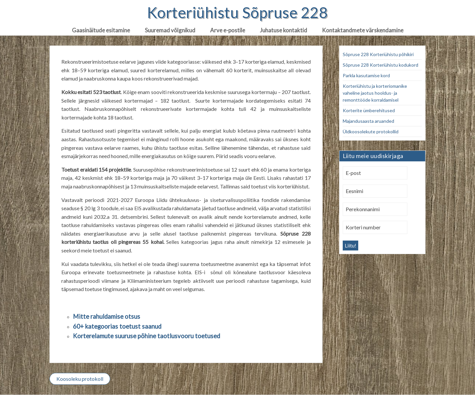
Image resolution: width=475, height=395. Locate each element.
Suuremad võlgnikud (170, 30)
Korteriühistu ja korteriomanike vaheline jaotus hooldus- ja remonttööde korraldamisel (375, 93)
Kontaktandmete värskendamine (362, 30)
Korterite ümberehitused (369, 110)
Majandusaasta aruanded (368, 121)
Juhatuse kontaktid (283, 30)
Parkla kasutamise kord (366, 75)
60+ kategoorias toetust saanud (117, 326)
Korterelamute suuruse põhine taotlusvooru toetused (146, 336)
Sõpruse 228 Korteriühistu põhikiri (378, 54)
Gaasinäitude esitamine (101, 30)
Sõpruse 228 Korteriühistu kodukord (380, 65)
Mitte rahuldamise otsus (106, 316)
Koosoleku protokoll (79, 379)
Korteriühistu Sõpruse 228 (237, 12)
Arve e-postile (227, 30)
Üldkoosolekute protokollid (370, 131)
